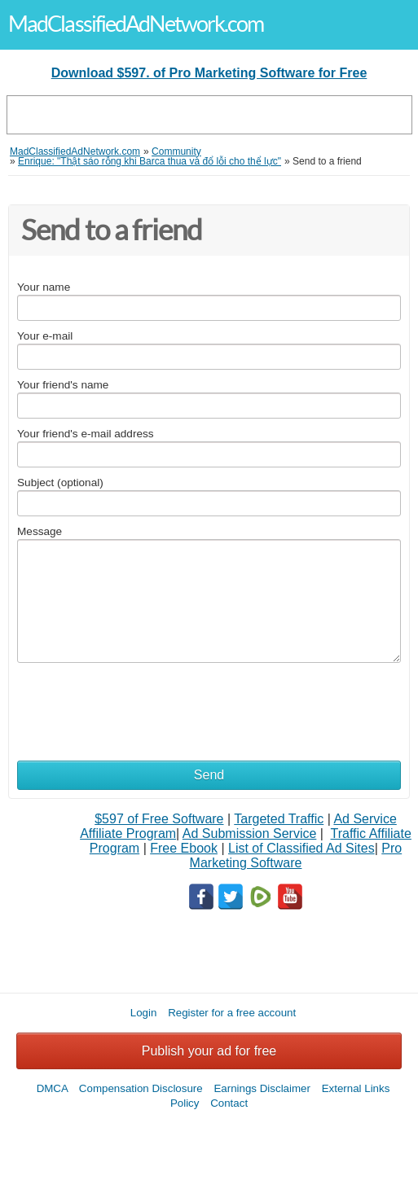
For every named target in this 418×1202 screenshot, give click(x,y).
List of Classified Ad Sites (301, 848)
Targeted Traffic (278, 819)
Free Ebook (184, 848)
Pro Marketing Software (296, 855)
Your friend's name (62, 385)
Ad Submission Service (250, 833)
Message (39, 531)
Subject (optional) (60, 482)
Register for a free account (232, 1013)
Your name (43, 287)
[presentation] (141, 703)
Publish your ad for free (209, 1051)
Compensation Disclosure (141, 1088)
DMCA (52, 1088)
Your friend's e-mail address (85, 434)
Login (143, 1013)
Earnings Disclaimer (261, 1088)
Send (209, 775)
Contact (229, 1103)
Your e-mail (45, 336)
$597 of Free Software (159, 819)
